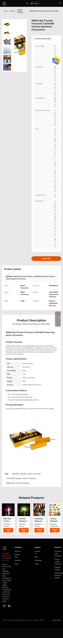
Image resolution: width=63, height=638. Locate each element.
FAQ (36, 557)
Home (5, 11)
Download (38, 560)
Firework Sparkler (57, 568)
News (17, 564)
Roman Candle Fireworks (58, 561)
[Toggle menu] (60, 3)
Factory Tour (17, 556)
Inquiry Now (46, 258)
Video (37, 564)
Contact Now (8, 530)
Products (12, 11)
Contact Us (37, 552)
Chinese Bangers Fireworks (20, 11)
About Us (18, 551)
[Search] (27, 3)
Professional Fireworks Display (59, 575)
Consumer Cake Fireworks (58, 553)
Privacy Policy (56, 620)
